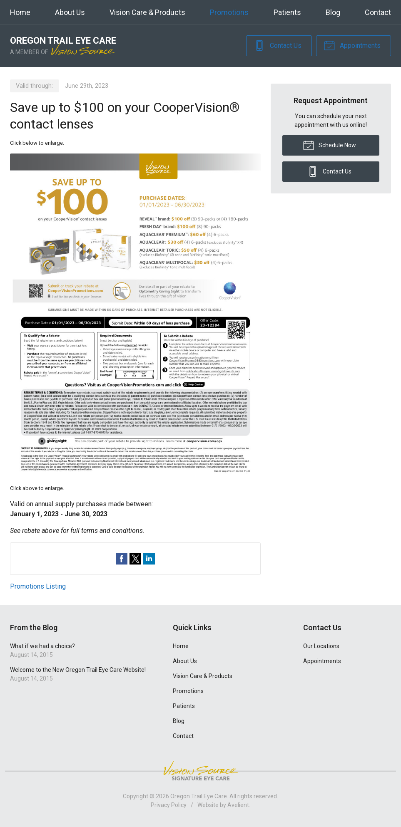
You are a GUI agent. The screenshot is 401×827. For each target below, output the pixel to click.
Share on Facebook (121, 559)
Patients (287, 12)
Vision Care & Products (147, 12)
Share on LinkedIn (149, 559)
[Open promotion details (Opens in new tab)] (135, 316)
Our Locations (321, 646)
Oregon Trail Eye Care (198, 796)
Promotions (229, 12)
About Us (70, 12)
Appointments (352, 45)
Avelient (238, 805)
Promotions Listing (38, 586)
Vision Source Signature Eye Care (200, 770)
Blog (333, 12)
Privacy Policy (169, 805)
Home (20, 12)
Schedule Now (329, 145)
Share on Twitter (135, 559)
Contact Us (277, 45)
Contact (378, 12)
